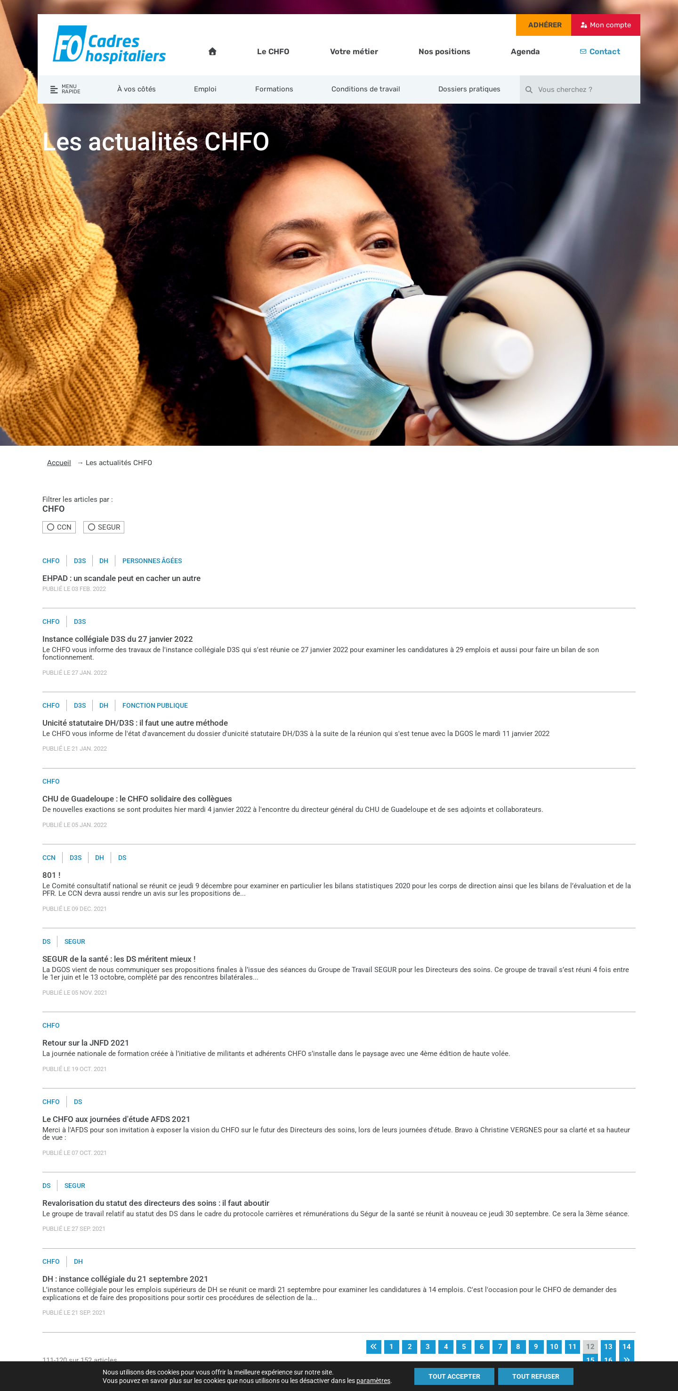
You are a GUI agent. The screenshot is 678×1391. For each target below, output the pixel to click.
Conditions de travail (365, 89)
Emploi (205, 89)
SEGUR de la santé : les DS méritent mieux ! (119, 959)
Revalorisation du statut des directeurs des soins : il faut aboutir (155, 1203)
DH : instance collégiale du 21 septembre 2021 (125, 1279)
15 (590, 1360)
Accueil (59, 463)
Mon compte (610, 25)
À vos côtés (136, 89)
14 (626, 1346)
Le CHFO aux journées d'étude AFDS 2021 (116, 1119)
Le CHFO (273, 51)
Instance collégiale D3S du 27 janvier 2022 (117, 639)
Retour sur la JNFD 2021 (85, 1043)
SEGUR (103, 527)
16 (608, 1360)
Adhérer (545, 25)
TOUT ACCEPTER (454, 1376)
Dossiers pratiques (469, 89)
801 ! (51, 875)
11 (572, 1346)
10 (554, 1346)
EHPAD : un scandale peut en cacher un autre (121, 578)
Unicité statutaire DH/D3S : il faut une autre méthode (135, 723)
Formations (274, 89)
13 (608, 1346)
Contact (604, 51)
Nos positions (444, 51)
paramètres (373, 1380)
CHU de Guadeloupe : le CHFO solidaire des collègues (137, 798)
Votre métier (354, 51)
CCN (59, 527)
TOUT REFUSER (535, 1376)
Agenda (525, 51)
